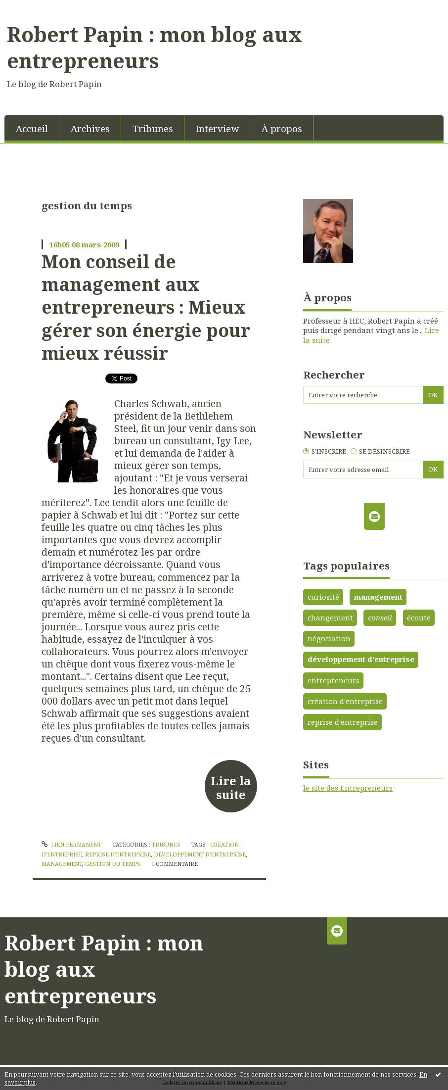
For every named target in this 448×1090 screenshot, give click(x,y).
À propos (282, 128)
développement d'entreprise (200, 854)
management (62, 863)
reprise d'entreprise (118, 854)
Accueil (32, 128)
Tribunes (153, 128)
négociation (329, 638)
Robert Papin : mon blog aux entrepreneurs (154, 47)
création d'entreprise (345, 701)
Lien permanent (71, 844)
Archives (90, 128)
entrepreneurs (333, 680)
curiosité (323, 597)
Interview (217, 128)
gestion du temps (112, 863)
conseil (380, 617)
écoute (419, 617)
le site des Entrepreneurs (348, 788)
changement (330, 617)
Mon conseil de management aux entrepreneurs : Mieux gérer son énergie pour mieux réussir (146, 307)
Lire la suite (231, 788)
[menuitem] (31, 128)
